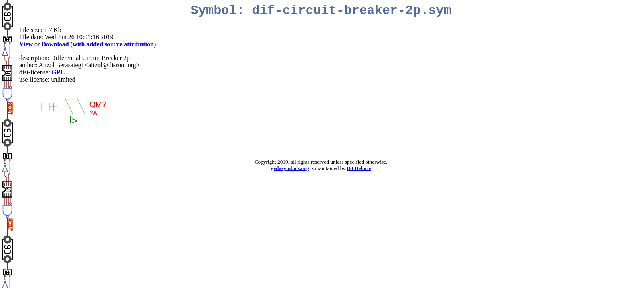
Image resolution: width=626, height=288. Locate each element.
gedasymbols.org (290, 168)
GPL (58, 72)
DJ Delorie (359, 168)
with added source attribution (113, 44)
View (26, 44)
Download (55, 44)
